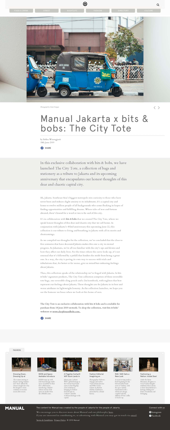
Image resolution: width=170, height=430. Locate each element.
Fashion (98, 11)
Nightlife (72, 11)
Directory (123, 11)
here (111, 412)
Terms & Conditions (44, 420)
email (134, 415)
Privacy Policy (60, 420)
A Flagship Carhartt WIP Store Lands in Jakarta (72, 376)
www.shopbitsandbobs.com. (66, 311)
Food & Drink (21, 11)
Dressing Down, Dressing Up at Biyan (19, 376)
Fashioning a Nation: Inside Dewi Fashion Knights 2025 (148, 377)
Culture (148, 11)
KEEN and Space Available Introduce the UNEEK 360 (47, 376)
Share (48, 148)
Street (46, 11)
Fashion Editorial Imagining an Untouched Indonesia (97, 377)
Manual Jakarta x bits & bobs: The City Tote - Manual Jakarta (85, 4)
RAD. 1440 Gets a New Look (122, 375)
